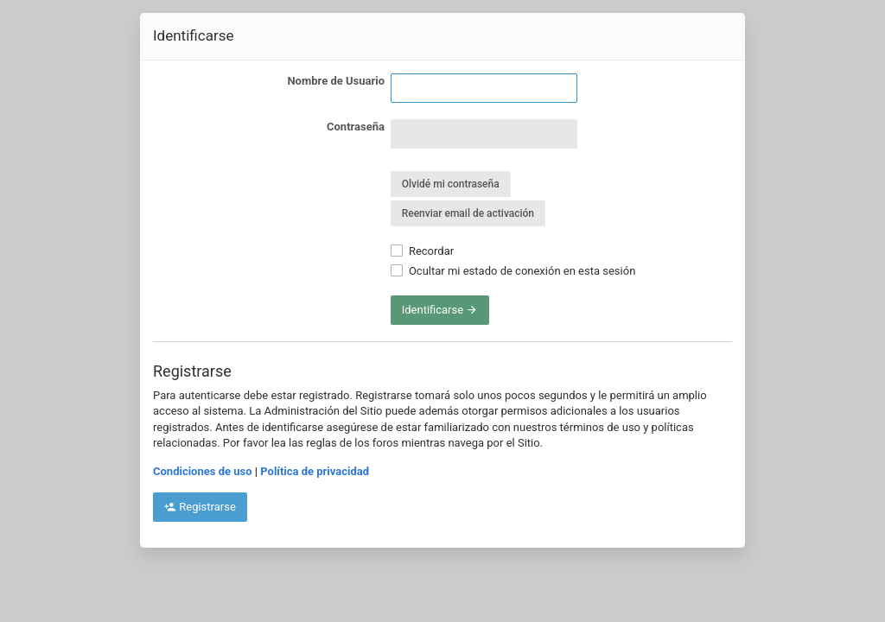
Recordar (422, 250)
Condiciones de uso (202, 471)
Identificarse (440, 309)
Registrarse (200, 506)
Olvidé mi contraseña (451, 184)
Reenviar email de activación (468, 213)
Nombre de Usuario (336, 80)
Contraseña (356, 126)
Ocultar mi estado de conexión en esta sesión (513, 270)
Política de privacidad (314, 471)
